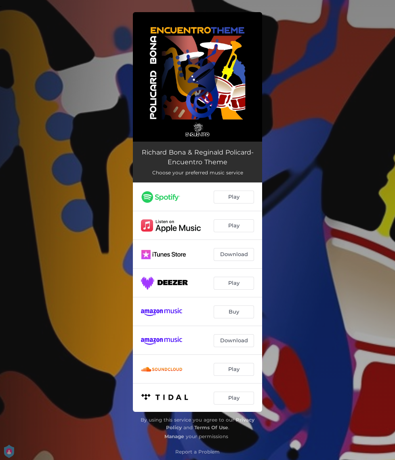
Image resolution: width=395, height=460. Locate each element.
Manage (174, 436)
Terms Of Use (211, 427)
